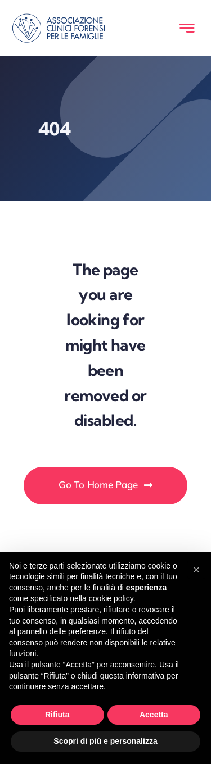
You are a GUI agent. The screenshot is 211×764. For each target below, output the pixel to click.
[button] (196, 570)
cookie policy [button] (111, 598)
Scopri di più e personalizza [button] (105, 740)
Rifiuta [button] (57, 714)
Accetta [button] (154, 714)
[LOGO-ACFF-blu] (58, 18)
